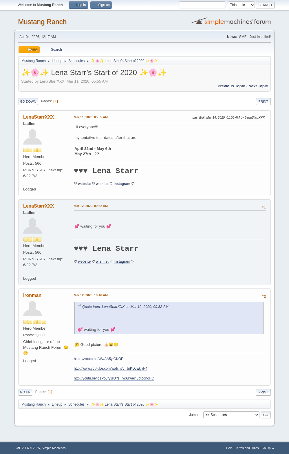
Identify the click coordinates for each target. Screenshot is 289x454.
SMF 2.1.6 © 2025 (27, 448)
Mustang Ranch (42, 22)
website (84, 184)
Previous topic (231, 86)
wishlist (102, 184)
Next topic (258, 86)
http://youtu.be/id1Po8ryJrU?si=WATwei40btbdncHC (114, 378)
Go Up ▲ (268, 448)
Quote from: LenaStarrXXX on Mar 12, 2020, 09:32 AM (125, 307)
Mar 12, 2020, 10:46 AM (91, 295)
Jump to (195, 415)
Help (229, 448)
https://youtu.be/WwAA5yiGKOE (98, 359)
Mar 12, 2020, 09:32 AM (91, 206)
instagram (122, 184)
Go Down (28, 101)
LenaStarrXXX (38, 117)
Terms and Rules (247, 448)
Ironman (32, 295)
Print (263, 101)
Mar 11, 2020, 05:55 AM (91, 117)
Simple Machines (53, 448)
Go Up (25, 392)
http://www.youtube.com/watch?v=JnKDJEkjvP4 (110, 368)
